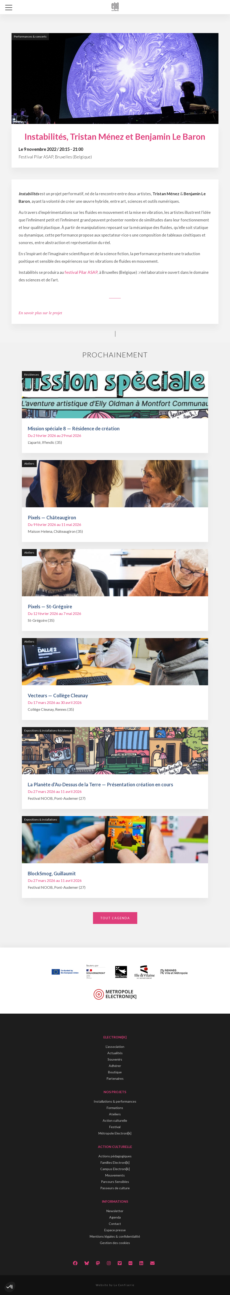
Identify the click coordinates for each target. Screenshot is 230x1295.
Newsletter (114, 1211)
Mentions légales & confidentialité (115, 1236)
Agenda (115, 1217)
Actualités (115, 1053)
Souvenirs (115, 1059)
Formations (115, 1108)
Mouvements (115, 1175)
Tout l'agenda (115, 918)
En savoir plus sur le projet (40, 313)
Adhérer (115, 1066)
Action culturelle (115, 1120)
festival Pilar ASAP (81, 272)
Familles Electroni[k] (115, 1162)
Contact (115, 1224)
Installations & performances (115, 1101)
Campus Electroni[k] (115, 1169)
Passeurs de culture (115, 1188)
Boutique (115, 1072)
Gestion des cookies (115, 1243)
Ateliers (115, 1114)
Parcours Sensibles (115, 1182)
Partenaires (115, 1078)
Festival (115, 1127)
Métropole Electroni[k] (114, 1133)
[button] (10, 1287)
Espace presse (115, 1230)
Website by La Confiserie (115, 1285)
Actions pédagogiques (115, 1156)
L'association (115, 1047)
